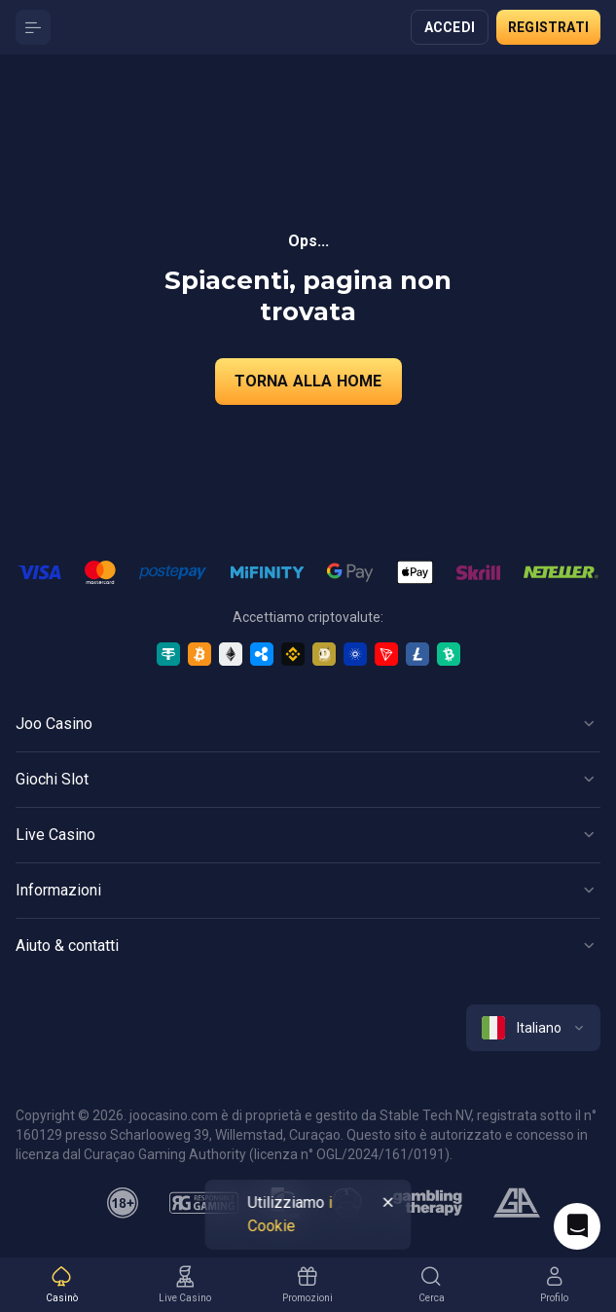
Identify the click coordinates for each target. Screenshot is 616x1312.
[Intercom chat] (577, 1226)
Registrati (548, 27)
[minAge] (122, 1203)
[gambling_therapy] (427, 1203)
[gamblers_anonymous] (516, 1203)
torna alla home (308, 381)
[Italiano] (533, 1027)
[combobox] (533, 1027)
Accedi (449, 27)
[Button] (33, 27)
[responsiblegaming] (203, 1203)
